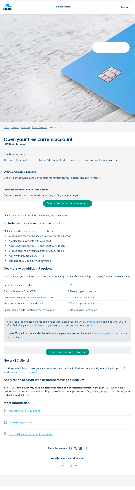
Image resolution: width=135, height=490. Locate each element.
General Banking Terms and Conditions (31, 434)
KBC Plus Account (92, 321)
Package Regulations (20, 422)
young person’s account (112, 333)
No (73, 465)
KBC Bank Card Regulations (24, 410)
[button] (122, 7)
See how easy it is (29, 372)
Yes (62, 465)
